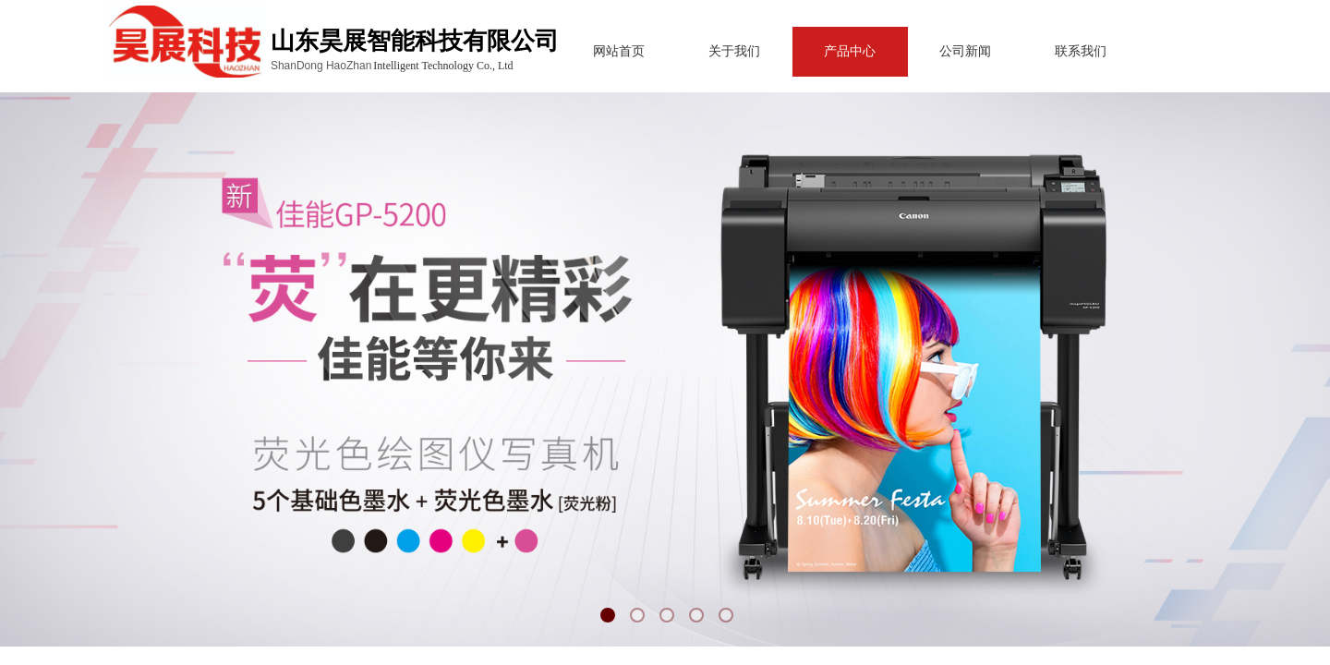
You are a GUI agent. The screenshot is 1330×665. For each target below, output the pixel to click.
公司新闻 (930, 51)
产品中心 (814, 51)
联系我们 (1045, 51)
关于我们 (699, 51)
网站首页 (584, 51)
